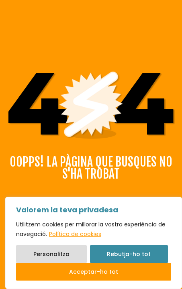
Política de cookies (75, 234)
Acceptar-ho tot (93, 272)
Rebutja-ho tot (129, 254)
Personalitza (51, 254)
